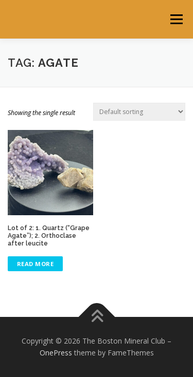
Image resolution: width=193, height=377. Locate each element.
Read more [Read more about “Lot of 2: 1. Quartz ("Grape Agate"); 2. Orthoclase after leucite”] (35, 264)
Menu (175, 19)
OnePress (56, 352)
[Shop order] (139, 112)
